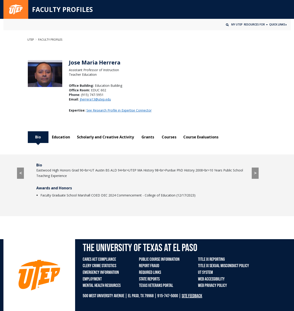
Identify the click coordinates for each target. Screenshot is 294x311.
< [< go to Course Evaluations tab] (20, 173)
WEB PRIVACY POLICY (212, 285)
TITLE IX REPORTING (211, 259)
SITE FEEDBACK (192, 296)
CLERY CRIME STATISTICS (99, 266)
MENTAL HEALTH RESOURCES (102, 285)
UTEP (30, 40)
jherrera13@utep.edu (95, 99)
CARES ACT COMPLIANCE (99, 259)
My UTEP (237, 24)
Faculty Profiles (50, 40)
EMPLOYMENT (92, 279)
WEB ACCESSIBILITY (211, 279)
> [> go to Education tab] (255, 173)
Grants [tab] (147, 137)
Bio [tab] (38, 137)
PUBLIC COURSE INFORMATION (159, 259)
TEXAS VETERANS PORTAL (156, 285)
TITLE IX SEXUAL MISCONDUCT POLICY (223, 266)
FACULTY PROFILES (62, 10)
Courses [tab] (169, 137)
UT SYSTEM (205, 272)
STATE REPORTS (149, 279)
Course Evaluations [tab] (200, 137)
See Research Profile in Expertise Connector (119, 110)
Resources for (255, 24)
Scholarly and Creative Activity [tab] (105, 137)
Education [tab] (61, 137)
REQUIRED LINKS (150, 272)
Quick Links (278, 24)
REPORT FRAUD (149, 266)
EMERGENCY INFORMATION (101, 272)
